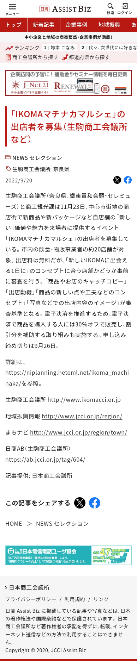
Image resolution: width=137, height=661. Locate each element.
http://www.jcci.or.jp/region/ (82, 416)
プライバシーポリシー (30, 599)
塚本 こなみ (62, 47)
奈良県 (61, 169)
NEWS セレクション (37, 157)
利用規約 (75, 599)
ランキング (22, 48)
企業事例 (77, 24)
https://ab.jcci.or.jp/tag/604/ (45, 459)
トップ (13, 24)
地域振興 (109, 24)
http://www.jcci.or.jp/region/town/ (78, 432)
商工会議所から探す (31, 57)
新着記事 (44, 24)
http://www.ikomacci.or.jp (84, 399)
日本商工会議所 (52, 475)
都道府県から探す (86, 57)
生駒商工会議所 (31, 169)
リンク (101, 599)
